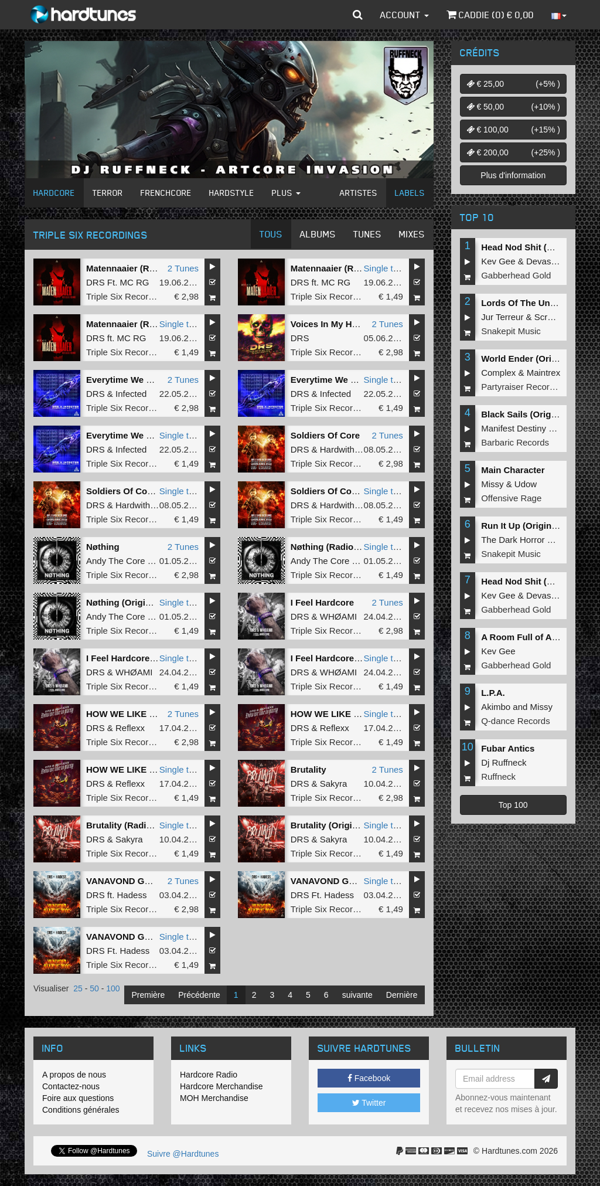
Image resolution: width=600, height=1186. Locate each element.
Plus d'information (513, 175)
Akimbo (495, 707)
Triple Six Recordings (127, 296)
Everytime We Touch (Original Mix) (158, 435)
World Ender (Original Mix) (536, 358)
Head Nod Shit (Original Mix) (540, 247)
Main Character (512, 470)
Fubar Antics (507, 748)
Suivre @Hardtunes (183, 1153)
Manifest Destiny (513, 428)
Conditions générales (81, 1109)
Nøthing (103, 547)
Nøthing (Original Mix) (132, 602)
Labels (410, 193)
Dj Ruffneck (503, 762)
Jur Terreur (502, 317)
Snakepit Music (511, 331)
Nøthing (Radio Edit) (333, 547)
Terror (108, 193)
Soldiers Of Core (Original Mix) (354, 491)
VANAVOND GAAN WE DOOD (147, 881)
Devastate (546, 261)
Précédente (199, 995)
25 (78, 988)
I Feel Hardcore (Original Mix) (147, 658)
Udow (525, 484)
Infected (130, 394)
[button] (357, 14)
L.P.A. (493, 693)
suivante (357, 995)
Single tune (386, 268)
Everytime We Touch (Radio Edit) (359, 380)
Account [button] (404, 15)
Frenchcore (166, 193)
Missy (492, 484)
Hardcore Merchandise (221, 1086)
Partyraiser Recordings (526, 387)
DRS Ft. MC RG (117, 282)
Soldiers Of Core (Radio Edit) (146, 491)
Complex (498, 373)
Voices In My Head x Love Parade (360, 324)
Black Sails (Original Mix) (533, 414)
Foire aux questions (78, 1098)
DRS (300, 282)
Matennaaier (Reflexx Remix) (146, 268)
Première (148, 995)
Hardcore (54, 193)
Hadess (132, 895)
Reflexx (130, 728)
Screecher (554, 317)
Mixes (412, 234)
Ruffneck (498, 776)
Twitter (369, 1102)
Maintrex (544, 373)
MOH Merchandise (214, 1098)
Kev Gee (498, 261)
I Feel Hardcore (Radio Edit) (348, 658)
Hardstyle (231, 193)
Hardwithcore (345, 449)
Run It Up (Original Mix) (530, 526)
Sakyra (333, 784)
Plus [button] (286, 193)
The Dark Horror (512, 540)
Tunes (367, 234)
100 (113, 988)
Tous (271, 234)
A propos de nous (74, 1074)
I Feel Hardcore (322, 602)
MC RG (335, 282)
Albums (318, 234)
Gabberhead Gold (516, 275)
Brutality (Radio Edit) (129, 825)
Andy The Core (115, 561)
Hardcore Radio (208, 1074)
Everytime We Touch (129, 380)
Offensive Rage (511, 498)
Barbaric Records (515, 442)
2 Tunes (183, 268)
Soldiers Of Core (325, 435)
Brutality (308, 769)
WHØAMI (338, 616)
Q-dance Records (515, 721)
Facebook (368, 1078)
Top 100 (513, 805)
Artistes (358, 193)
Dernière (402, 995)
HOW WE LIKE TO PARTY (139, 714)
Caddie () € (490, 15)
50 (94, 988)
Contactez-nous (71, 1086)
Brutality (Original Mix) (338, 825)
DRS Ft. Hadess (322, 895)
